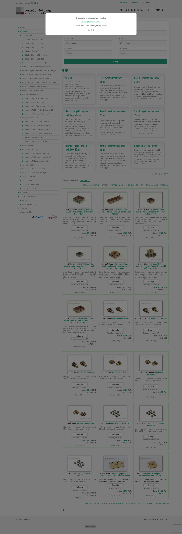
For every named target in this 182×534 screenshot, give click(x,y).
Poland (84, 19)
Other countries (94, 19)
